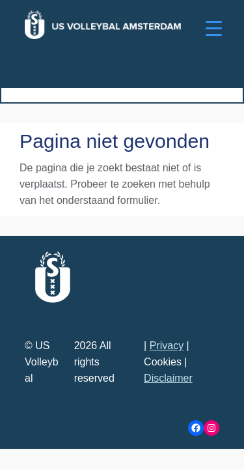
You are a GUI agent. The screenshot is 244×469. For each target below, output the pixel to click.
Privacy (166, 345)
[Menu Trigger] (214, 28)
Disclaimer (168, 378)
